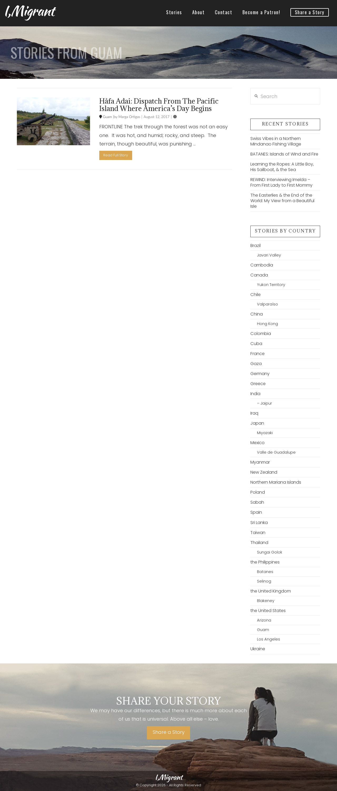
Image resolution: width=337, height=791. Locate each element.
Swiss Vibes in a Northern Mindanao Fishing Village (275, 141)
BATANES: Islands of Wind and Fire (284, 154)
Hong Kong (267, 323)
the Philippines (265, 562)
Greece (258, 384)
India (255, 394)
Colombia (260, 334)
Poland (257, 492)
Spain (256, 512)
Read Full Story (115, 155)
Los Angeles (268, 639)
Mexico (257, 443)
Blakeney (265, 600)
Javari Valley (269, 255)
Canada (259, 275)
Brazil (255, 245)
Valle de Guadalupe (276, 452)
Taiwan (257, 533)
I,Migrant (28, 11)
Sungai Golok (269, 552)
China (256, 314)
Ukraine (257, 649)
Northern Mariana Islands (275, 482)
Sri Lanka (259, 523)
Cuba (256, 344)
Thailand (259, 543)
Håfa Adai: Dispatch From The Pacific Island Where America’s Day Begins (159, 104)
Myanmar (260, 462)
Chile (255, 295)
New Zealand (263, 472)
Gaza (256, 364)
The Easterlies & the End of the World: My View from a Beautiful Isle (282, 200)
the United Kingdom (270, 591)
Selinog (264, 581)
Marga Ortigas (128, 117)
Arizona (264, 620)
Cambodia (261, 265)
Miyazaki (265, 432)
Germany (260, 374)
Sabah (257, 502)
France (257, 354)
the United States (268, 611)
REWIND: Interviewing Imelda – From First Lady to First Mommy (281, 182)
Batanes (265, 571)
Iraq (254, 413)
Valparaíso (267, 304)
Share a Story (169, 732)
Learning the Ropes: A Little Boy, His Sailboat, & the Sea (282, 167)
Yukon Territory (271, 284)
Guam (107, 117)
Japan (257, 423)
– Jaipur (264, 403)
